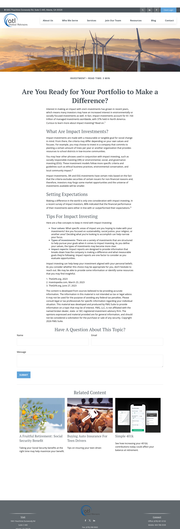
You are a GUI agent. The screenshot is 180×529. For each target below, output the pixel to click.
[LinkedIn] (149, 2)
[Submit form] (23, 367)
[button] (48, 12)
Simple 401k (124, 428)
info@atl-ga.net (90, 524)
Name (20, 327)
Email (94, 327)
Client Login (168, 2)
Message (21, 344)
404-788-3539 (160, 517)
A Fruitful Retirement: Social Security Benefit (40, 430)
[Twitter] (143, 2)
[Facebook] (156, 2)
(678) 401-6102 (160, 513)
